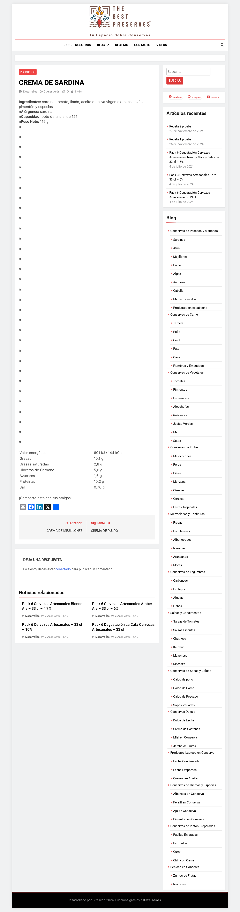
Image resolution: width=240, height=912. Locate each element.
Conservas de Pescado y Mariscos (194, 231)
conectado (63, 569)
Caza (176, 357)
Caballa (178, 291)
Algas (177, 274)
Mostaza (179, 664)
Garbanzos (180, 580)
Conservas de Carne (184, 314)
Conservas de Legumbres (187, 572)
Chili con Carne (183, 860)
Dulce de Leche (183, 720)
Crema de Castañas (186, 729)
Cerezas (178, 499)
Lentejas (179, 589)
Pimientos (180, 389)
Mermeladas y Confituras (187, 514)
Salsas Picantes (184, 630)
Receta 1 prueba (180, 139)
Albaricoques (182, 540)
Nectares (179, 884)
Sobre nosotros (78, 45)
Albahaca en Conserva (188, 794)
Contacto (142, 45)
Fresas (177, 522)
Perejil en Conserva (186, 802)
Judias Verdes (183, 424)
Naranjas (179, 548)
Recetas (121, 45)
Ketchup (178, 647)
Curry (176, 852)
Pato (176, 349)
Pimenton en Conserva (188, 819)
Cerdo (177, 340)
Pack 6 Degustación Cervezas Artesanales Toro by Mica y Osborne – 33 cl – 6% (195, 157)
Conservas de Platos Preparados (192, 826)
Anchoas (179, 282)
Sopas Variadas (184, 705)
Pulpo (177, 265)
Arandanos (180, 557)
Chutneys (179, 638)
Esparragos (181, 398)
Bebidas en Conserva (184, 867)
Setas (177, 441)
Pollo (176, 332)
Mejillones (180, 257)
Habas (177, 606)
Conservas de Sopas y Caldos (190, 671)
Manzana (179, 482)
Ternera (178, 323)
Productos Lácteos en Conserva (192, 753)
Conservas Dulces (182, 712)
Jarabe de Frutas (184, 746)
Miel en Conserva (185, 737)
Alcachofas (181, 407)
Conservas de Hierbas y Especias (193, 785)
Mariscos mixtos (184, 299)
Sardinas (179, 240)
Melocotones (182, 456)
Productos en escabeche (190, 308)
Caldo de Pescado (185, 696)
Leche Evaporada (185, 770)
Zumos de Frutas (184, 875)
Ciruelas (179, 490)
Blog (101, 45)
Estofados (180, 843)
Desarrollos (30, 92)
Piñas (177, 473)
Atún (176, 248)
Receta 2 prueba (180, 126)
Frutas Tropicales (185, 507)
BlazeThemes (152, 900)
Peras (177, 464)
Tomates (179, 381)
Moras (177, 565)
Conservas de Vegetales (187, 372)
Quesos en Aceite (185, 778)
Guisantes (180, 415)
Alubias (178, 598)
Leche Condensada (186, 761)
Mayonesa (180, 655)
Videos (161, 45)
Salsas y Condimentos (185, 613)
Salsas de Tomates (186, 621)
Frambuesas (181, 531)
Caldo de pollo (183, 679)
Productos (27, 72)
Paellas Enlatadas (185, 835)
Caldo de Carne (183, 688)
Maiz (176, 432)
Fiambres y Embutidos (188, 366)
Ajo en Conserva (184, 811)
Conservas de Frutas (184, 447)
